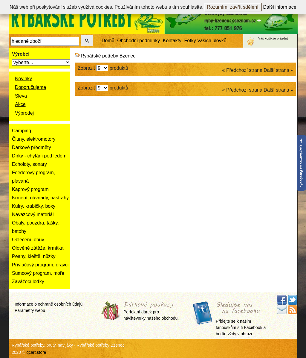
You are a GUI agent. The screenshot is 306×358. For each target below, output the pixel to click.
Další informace (279, 7)
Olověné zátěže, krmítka (38, 248)
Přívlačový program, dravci (40, 264)
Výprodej (24, 113)
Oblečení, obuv (28, 239)
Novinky (23, 78)
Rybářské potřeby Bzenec (108, 55)
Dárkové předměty (31, 147)
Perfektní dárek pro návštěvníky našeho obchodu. (151, 311)
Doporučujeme (30, 87)
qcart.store (36, 352)
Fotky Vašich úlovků (205, 40)
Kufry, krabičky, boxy (33, 206)
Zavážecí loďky (28, 281)
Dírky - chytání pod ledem (39, 155)
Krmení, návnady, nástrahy (40, 197)
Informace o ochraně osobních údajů (48, 304)
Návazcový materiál (33, 214)
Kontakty (172, 40)
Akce (20, 104)
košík (269, 38)
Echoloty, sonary (29, 164)
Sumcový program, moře (38, 273)
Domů (108, 40)
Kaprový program (30, 189)
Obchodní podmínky (138, 40)
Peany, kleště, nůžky (34, 256)
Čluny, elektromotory (34, 139)
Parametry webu (30, 310)
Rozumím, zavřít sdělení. (233, 7)
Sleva (21, 95)
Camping (21, 130)
